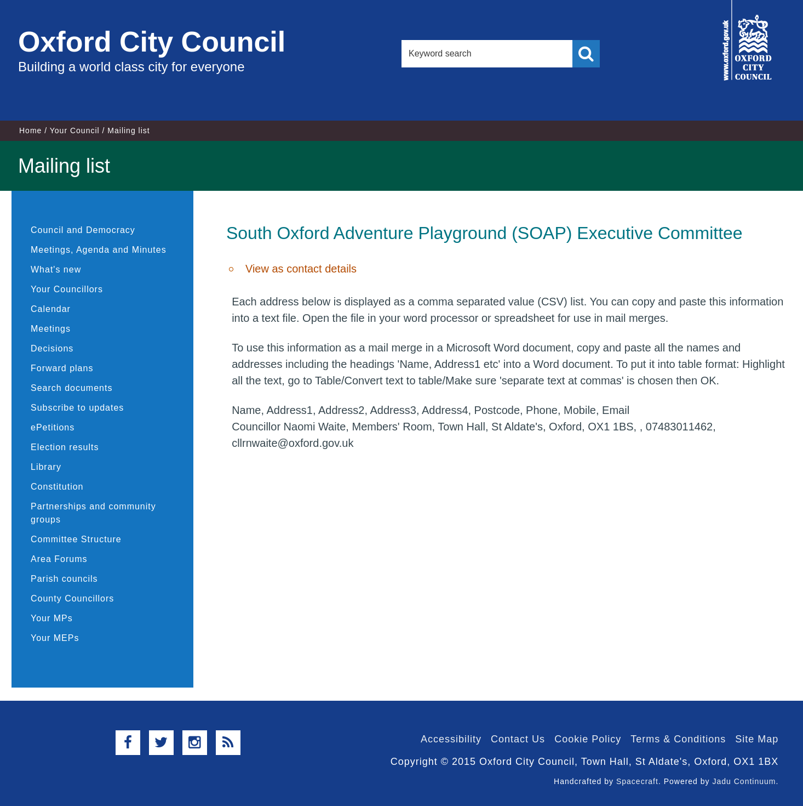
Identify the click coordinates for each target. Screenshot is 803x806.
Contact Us (518, 739)
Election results (65, 447)
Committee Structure (76, 539)
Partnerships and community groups (93, 513)
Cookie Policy (587, 739)
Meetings (51, 328)
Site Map (756, 739)
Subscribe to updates (77, 407)
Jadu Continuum (744, 781)
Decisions (52, 348)
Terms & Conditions (678, 739)
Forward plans (62, 368)
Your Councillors (67, 289)
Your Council (75, 130)
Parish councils (64, 578)
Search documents (71, 388)
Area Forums (59, 559)
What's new (56, 269)
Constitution (57, 486)
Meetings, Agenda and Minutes (99, 249)
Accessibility (451, 739)
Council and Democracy (83, 230)
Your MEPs (55, 638)
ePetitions (52, 427)
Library (46, 467)
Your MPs (52, 618)
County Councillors (72, 598)
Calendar (51, 309)
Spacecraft (637, 781)
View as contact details (301, 269)
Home (30, 130)
